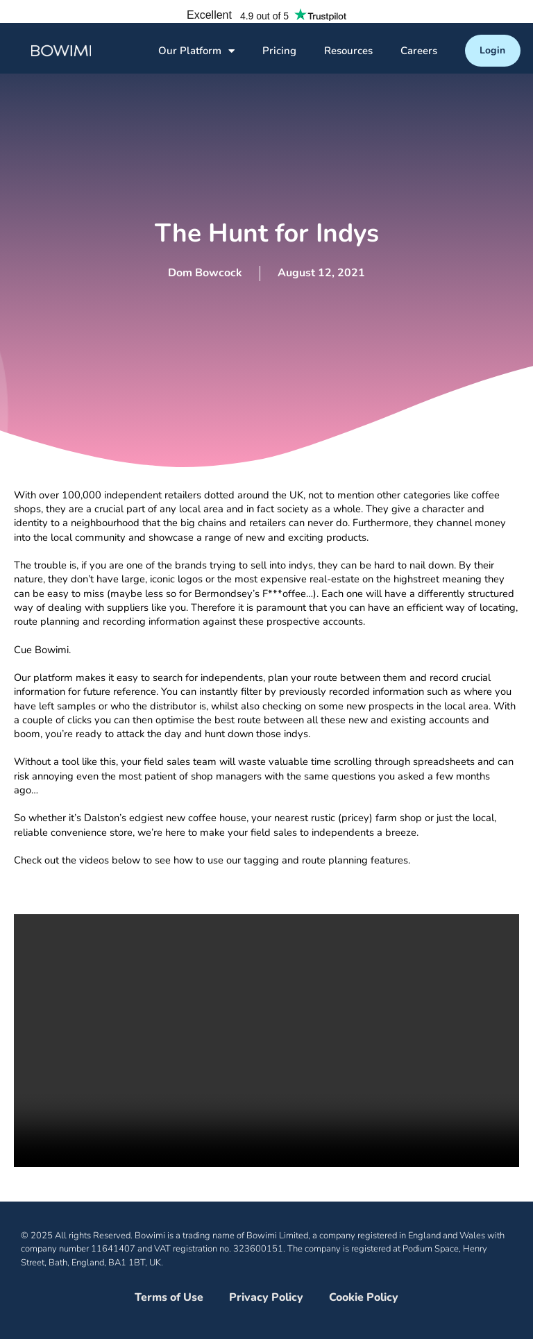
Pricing (279, 51)
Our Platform (196, 51)
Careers (418, 51)
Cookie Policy (363, 1297)
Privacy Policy (266, 1297)
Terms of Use (169, 1297)
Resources (348, 51)
